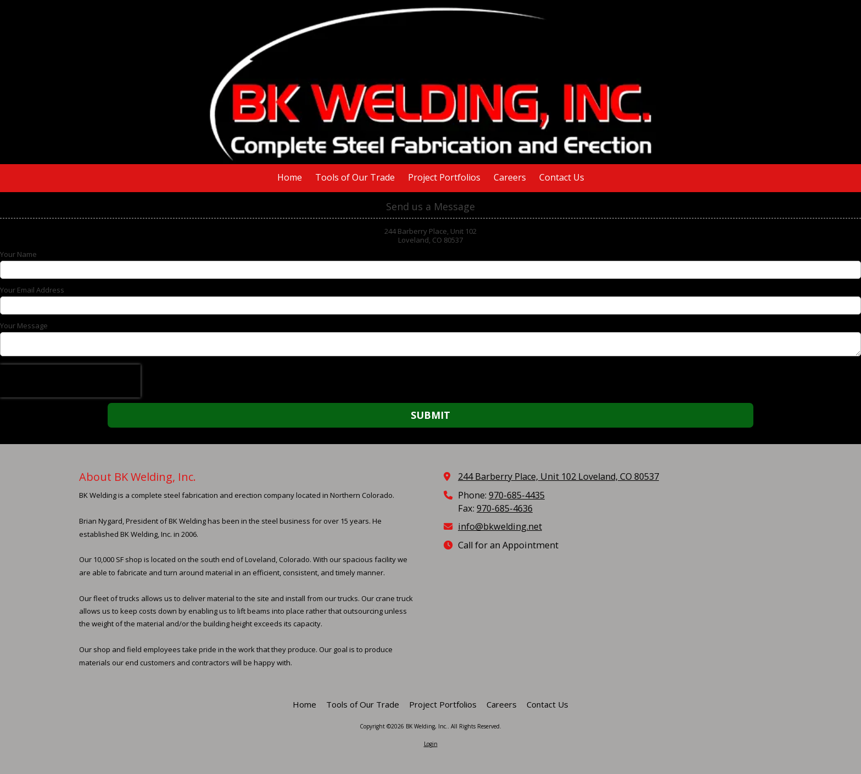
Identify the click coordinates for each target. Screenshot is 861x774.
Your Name (18, 254)
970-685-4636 (505, 508)
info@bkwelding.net (500, 526)
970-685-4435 (517, 495)
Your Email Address (32, 289)
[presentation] (70, 380)
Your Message (24, 325)
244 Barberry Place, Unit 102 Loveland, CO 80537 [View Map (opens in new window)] (558, 476)
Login (431, 744)
